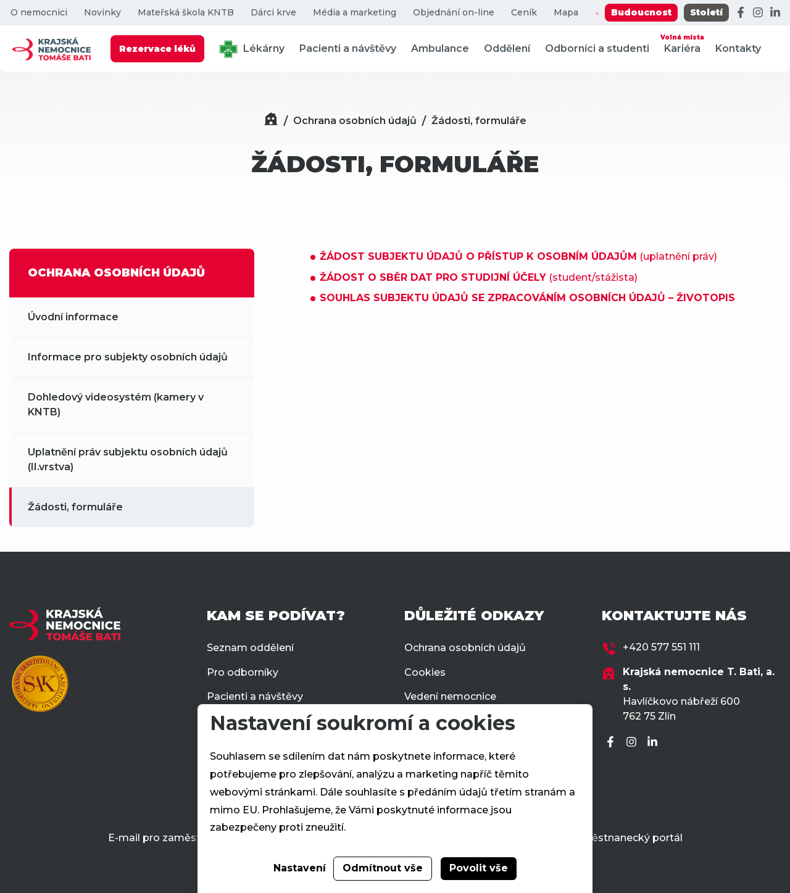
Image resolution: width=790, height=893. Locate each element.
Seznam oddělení (250, 648)
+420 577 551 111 (661, 647)
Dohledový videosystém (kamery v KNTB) (116, 404)
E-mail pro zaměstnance (169, 838)
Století (706, 12)
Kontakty (738, 48)
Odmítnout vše (383, 868)
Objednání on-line (453, 12)
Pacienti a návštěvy (347, 48)
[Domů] (271, 120)
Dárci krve (273, 12)
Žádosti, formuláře (478, 121)
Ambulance (440, 48)
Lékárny (252, 49)
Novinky (102, 12)
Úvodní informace (73, 317)
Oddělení (507, 48)
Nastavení (299, 868)
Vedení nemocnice (450, 696)
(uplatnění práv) (518, 256)
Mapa (566, 12)
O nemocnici (38, 12)
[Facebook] (740, 13)
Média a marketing (354, 12)
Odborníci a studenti (597, 48)
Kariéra (682, 42)
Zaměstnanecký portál (625, 838)
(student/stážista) (479, 277)
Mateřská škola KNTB (186, 12)
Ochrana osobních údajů (355, 121)
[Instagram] (757, 13)
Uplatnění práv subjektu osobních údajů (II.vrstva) (128, 459)
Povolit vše (478, 868)
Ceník (524, 12)
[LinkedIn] (775, 13)
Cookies (425, 672)
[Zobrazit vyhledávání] (597, 13)
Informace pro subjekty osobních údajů (128, 357)
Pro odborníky (242, 672)
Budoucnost (641, 12)
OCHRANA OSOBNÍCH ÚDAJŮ (116, 273)
